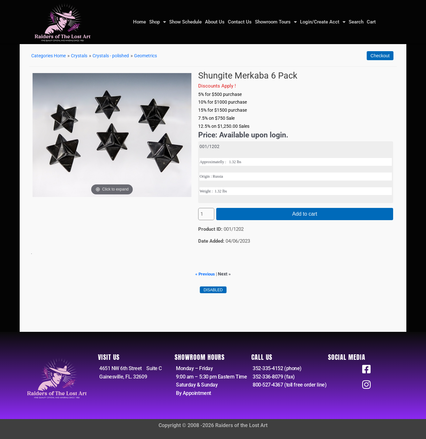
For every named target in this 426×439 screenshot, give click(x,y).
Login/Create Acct (322, 22)
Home (139, 22)
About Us (215, 22)
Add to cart (304, 214)
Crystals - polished (117, 56)
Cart (371, 22)
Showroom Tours (276, 22)
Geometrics (155, 56)
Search (356, 22)
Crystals (83, 56)
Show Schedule (185, 22)
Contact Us (240, 22)
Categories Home (50, 56)
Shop (157, 22)
